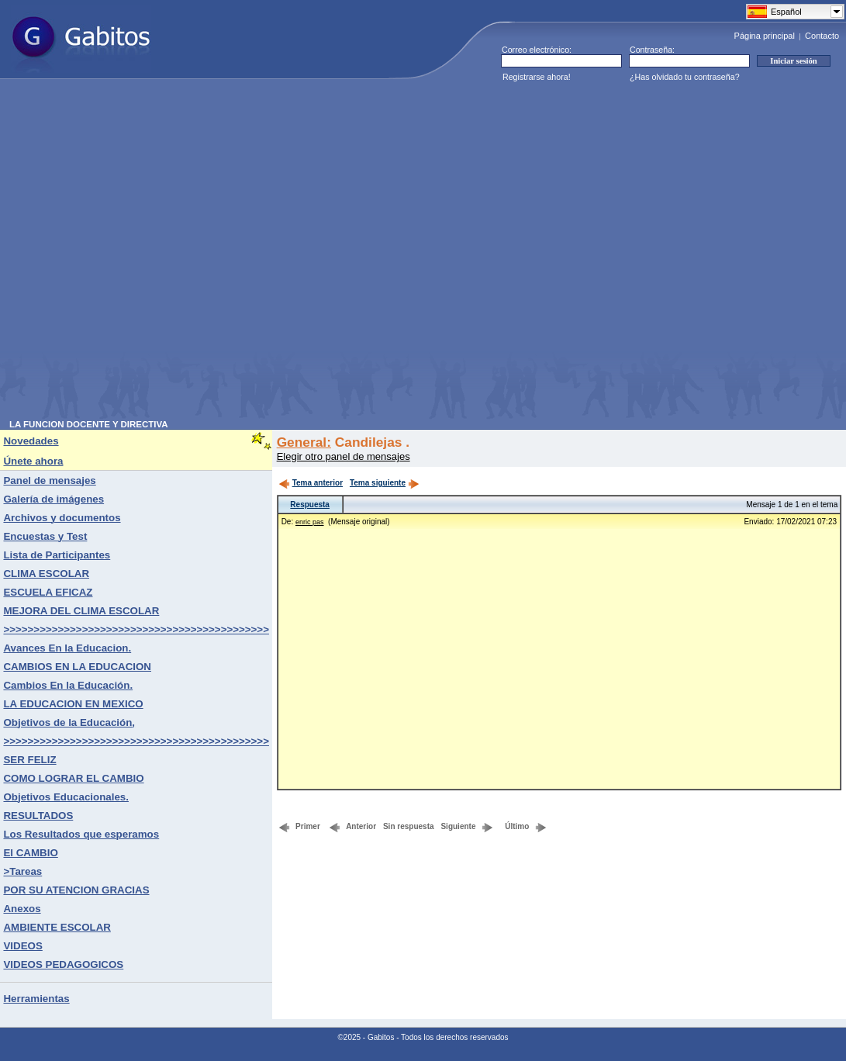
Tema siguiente (385, 483)
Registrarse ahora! (536, 76)
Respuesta (310, 504)
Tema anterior (310, 483)
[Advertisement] (165, 254)
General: (304, 442)
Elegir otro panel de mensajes (343, 456)
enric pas (309, 522)
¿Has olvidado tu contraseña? (685, 76)
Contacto (822, 35)
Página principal (764, 35)
